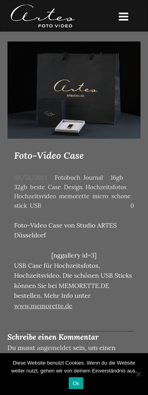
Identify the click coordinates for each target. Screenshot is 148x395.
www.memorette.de (43, 306)
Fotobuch (67, 177)
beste (37, 187)
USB (35, 205)
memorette (74, 196)
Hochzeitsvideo (35, 196)
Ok (76, 383)
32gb (20, 187)
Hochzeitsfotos (106, 187)
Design (73, 187)
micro (100, 196)
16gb (117, 177)
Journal (93, 177)
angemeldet (54, 348)
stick (20, 205)
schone (121, 196)
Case (54, 187)
